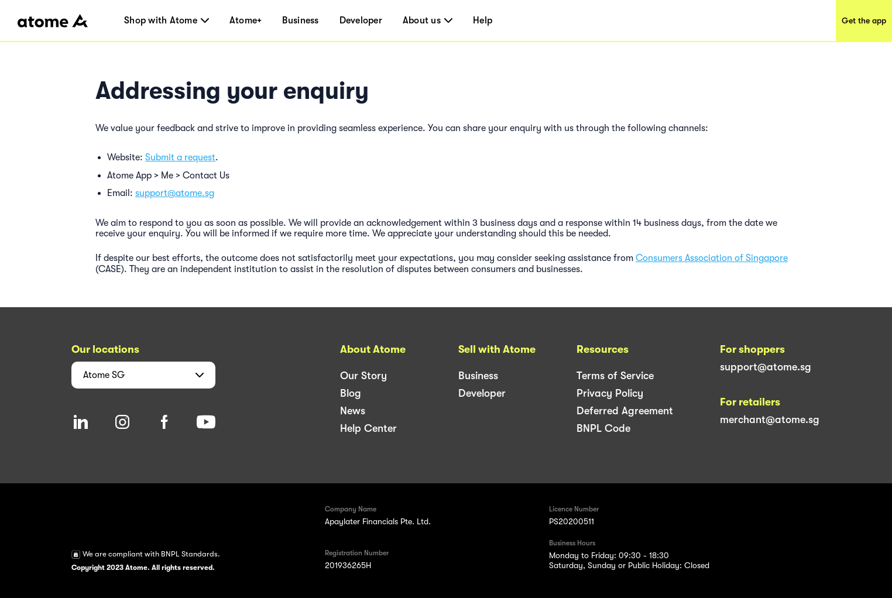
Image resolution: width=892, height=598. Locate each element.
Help (482, 20)
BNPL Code (603, 428)
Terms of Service (615, 376)
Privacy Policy (610, 393)
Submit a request (180, 157)
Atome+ (245, 20)
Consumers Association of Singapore (712, 258)
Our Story (363, 376)
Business (300, 20)
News (352, 411)
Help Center (368, 428)
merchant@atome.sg (769, 419)
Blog (350, 393)
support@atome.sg (174, 193)
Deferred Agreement (625, 411)
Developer (360, 20)
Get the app (864, 20)
